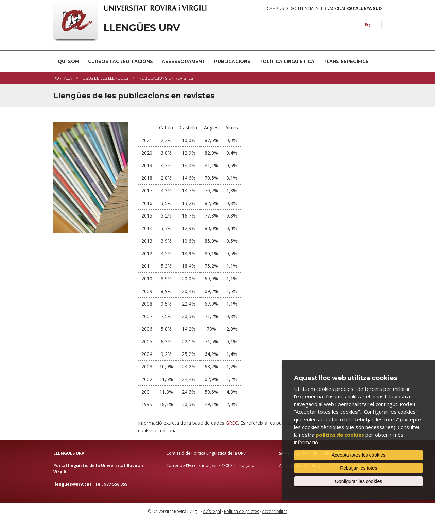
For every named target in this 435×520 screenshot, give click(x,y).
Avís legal (212, 511)
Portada (62, 78)
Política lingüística (286, 61)
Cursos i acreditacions (120, 61)
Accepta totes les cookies (358, 455)
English (371, 24)
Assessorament (183, 61)
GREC (232, 423)
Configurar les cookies (358, 481)
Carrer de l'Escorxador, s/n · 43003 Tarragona (210, 465)
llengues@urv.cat (72, 484)
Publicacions (232, 61)
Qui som (68, 61)
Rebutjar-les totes (358, 468)
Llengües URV (142, 27)
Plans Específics (346, 61)
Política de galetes (241, 511)
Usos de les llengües (105, 78)
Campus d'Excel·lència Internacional (324, 9)
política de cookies (340, 434)
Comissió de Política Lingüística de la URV (206, 453)
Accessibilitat (274, 511)
